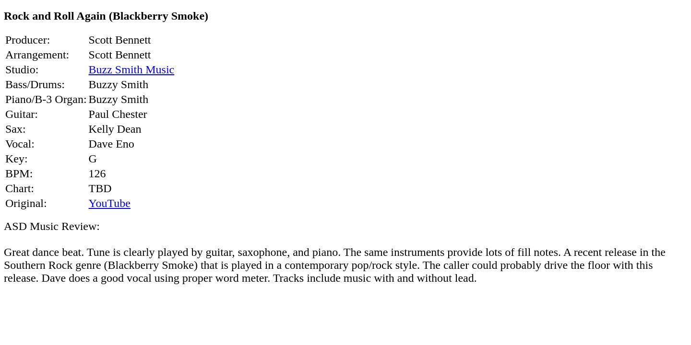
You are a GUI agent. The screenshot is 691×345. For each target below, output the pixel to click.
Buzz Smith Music (132, 69)
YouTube (110, 203)
